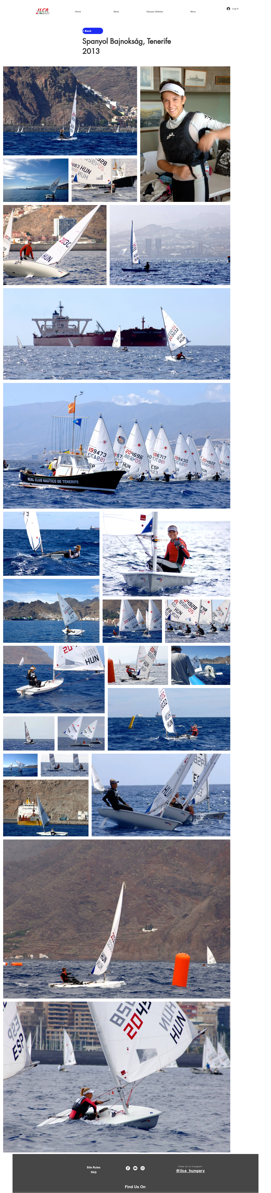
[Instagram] (143, 1168)
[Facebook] (128, 1168)
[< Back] (92, 31)
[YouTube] (135, 1168)
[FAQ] (94, 1172)
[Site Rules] (94, 1167)
